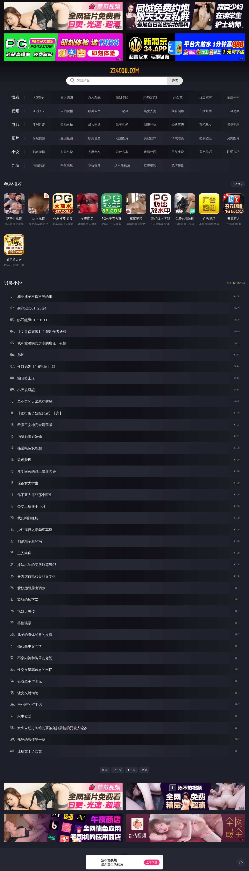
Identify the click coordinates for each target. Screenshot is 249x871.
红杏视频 (150, 165)
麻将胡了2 (150, 97)
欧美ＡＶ (94, 111)
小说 (15, 151)
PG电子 (39, 97)
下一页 (131, 770)
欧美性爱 (122, 124)
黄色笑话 (205, 152)
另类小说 (178, 152)
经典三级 (178, 124)
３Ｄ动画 (122, 111)
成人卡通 (94, 124)
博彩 (15, 97)
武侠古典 (122, 152)
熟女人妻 (150, 111)
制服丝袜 (150, 124)
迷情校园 (150, 152)
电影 (15, 124)
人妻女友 (94, 152)
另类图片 (233, 138)
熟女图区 (205, 138)
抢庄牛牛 (233, 97)
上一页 (118, 770)
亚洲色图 (66, 138)
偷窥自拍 (39, 138)
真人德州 (66, 97)
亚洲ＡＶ (39, 111)
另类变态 (233, 124)
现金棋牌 (205, 97)
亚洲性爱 (39, 124)
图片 (15, 138)
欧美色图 (94, 138)
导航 (15, 165)
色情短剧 (178, 165)
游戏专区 (122, 97)
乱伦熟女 (205, 124)
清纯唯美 (178, 138)
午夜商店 (66, 165)
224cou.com (124, 71)
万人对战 (94, 97)
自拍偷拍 (66, 111)
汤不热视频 (122, 165)
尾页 (144, 770)
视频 (15, 110)
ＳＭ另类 (233, 111)
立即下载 (151, 862)
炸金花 (177, 97)
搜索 (175, 80)
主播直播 (205, 111)
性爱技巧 (233, 152)
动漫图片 (122, 138)
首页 (104, 770)
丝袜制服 (178, 111)
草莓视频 (94, 165)
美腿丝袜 (150, 138)
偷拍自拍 (66, 124)
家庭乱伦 (66, 152)
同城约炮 (39, 165)
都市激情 (39, 152)
